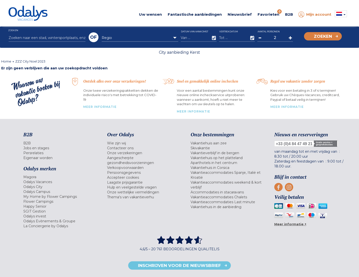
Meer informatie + (290, 224)
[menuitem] (59, 143)
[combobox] (140, 38)
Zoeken (323, 36)
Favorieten (270, 13)
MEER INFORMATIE (100, 107)
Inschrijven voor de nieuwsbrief (179, 265)
